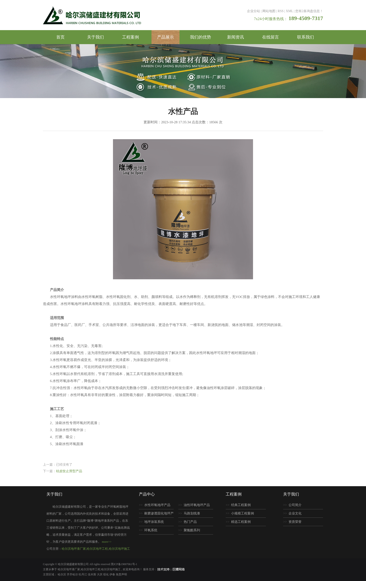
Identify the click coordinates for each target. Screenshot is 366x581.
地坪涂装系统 (154, 522)
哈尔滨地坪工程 (97, 548)
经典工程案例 (241, 505)
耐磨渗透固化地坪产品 (156, 515)
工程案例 (130, 37)
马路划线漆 (192, 513)
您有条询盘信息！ (309, 11)
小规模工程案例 (242, 513)
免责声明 (121, 574)
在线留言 (270, 37)
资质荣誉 (295, 522)
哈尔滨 (62, 574)
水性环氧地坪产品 (157, 505)
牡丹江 (83, 574)
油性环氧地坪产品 (197, 505)
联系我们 (305, 37)
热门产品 (190, 522)
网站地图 (268, 11)
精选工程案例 (241, 522)
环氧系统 (150, 530)
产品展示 (165, 37)
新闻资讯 (235, 37)
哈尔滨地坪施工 (119, 548)
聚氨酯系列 (192, 530)
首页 (60, 37)
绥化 (106, 574)
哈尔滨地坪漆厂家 (74, 548)
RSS (281, 11)
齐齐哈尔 (73, 574)
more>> (106, 541)
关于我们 (95, 37)
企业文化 (295, 513)
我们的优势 (200, 37)
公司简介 (295, 505)
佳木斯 (92, 574)
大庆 (100, 574)
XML (289, 11)
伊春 (112, 574)
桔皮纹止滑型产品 (69, 471)
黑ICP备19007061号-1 (124, 564)
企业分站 (253, 11)
